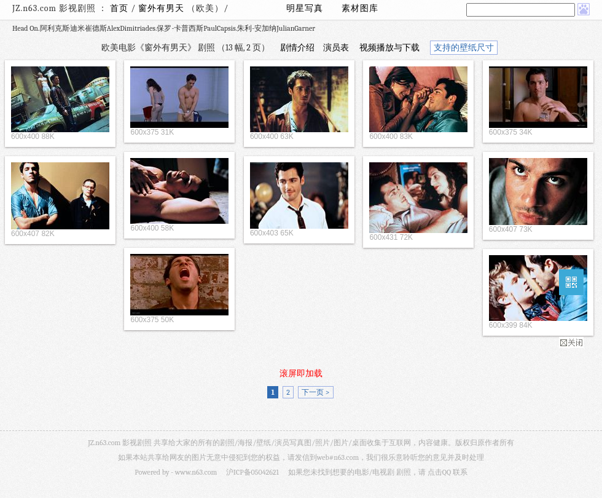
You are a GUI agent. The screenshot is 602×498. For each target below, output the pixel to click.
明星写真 (304, 8)
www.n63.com (196, 472)
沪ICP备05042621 (252, 472)
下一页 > (315, 392)
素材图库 (360, 8)
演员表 (336, 47)
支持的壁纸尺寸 (464, 47)
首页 (119, 8)
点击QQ (439, 472)
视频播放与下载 (389, 47)
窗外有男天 (162, 8)
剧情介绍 (297, 47)
